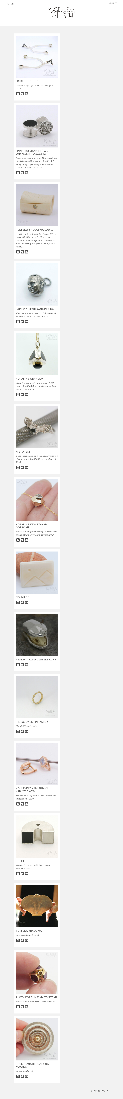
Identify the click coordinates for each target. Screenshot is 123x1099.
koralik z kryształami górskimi (32, 526)
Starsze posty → (101, 1091)
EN (12, 4)
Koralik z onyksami (30, 378)
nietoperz (23, 451)
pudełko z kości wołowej (34, 229)
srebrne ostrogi (27, 81)
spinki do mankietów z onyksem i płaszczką (32, 152)
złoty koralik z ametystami (36, 997)
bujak (20, 861)
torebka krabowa (29, 930)
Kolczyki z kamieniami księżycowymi (32, 790)
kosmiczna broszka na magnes (32, 1065)
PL (8, 4)
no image (22, 597)
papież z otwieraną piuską (35, 309)
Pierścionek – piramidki (32, 721)
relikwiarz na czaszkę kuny (36, 659)
